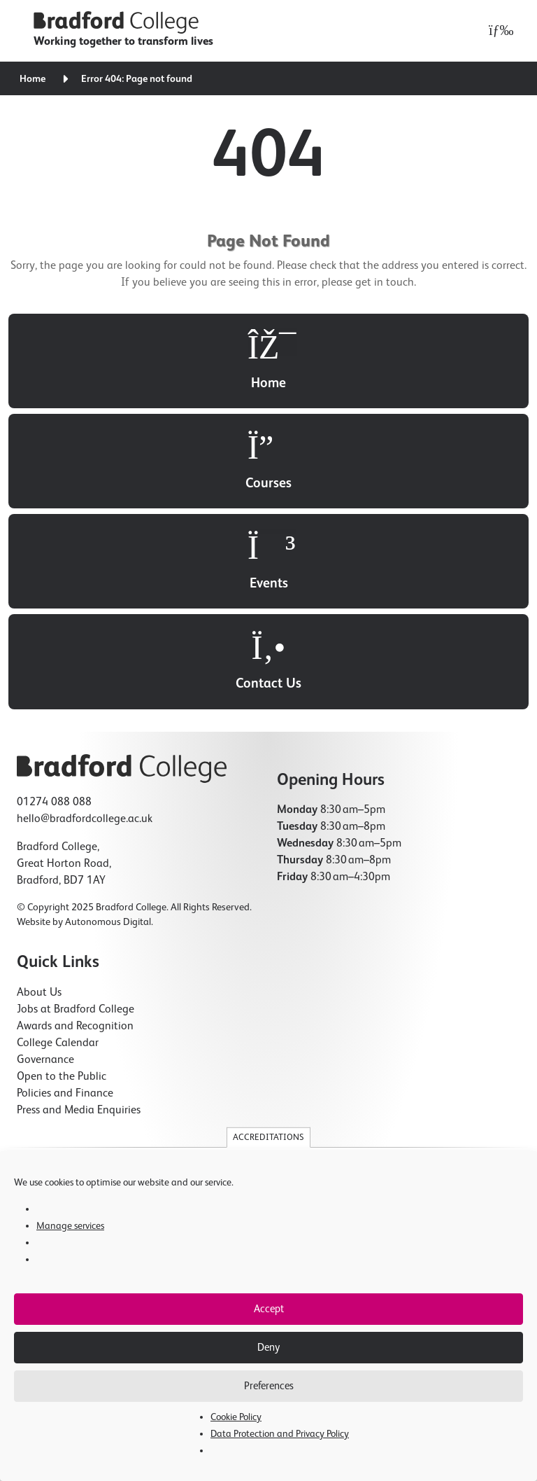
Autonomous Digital (108, 922)
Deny (268, 1347)
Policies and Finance (65, 1093)
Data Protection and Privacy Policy (279, 1434)
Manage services (70, 1226)
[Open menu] (497, 30)
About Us (39, 993)
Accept (269, 1309)
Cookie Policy (236, 1417)
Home (32, 79)
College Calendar (58, 1043)
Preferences (269, 1386)
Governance (45, 1060)
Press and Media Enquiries (79, 1110)
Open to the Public (61, 1077)
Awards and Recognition (75, 1026)
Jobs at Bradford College (75, 1009)
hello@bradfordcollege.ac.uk (84, 819)
